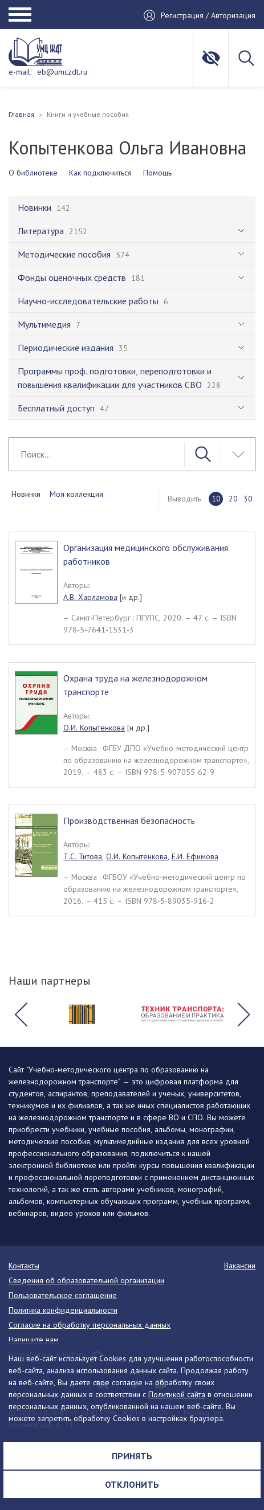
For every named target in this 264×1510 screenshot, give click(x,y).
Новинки (25, 494)
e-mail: (20, 72)
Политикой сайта (176, 1394)
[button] (21, 1014)
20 (233, 498)
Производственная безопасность (129, 820)
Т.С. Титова (82, 856)
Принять (132, 1456)
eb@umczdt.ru (62, 72)
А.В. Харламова (90, 597)
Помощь (157, 173)
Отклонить (132, 1484)
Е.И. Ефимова (195, 856)
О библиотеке (33, 173)
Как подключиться (100, 173)
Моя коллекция (76, 494)
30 (248, 498)
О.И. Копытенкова (94, 728)
